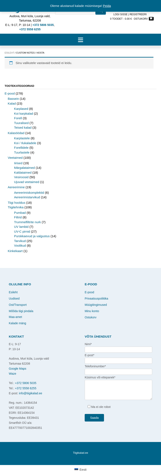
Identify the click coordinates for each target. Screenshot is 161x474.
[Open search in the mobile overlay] (80, 17)
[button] (80, 40)
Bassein (13, 98)
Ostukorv (90, 317)
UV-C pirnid (22, 231)
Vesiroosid (21, 177)
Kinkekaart (15, 251)
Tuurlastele (22, 152)
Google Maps (17, 368)
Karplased (21, 108)
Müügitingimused (96, 304)
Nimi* (88, 344)
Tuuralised (21, 123)
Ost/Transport (18, 304)
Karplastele (22, 138)
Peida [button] (107, 6)
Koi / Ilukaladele (25, 143)
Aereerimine (16, 187)
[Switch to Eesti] (80, 470)
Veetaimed (15, 157)
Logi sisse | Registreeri (130, 14)
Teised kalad (22, 127)
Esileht (9, 52)
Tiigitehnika (15, 207)
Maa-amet (15, 317)
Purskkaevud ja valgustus (32, 236)
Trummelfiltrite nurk (27, 222)
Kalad (12, 103)
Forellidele (21, 147)
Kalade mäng (17, 323)
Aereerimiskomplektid (29, 192)
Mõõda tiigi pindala (21, 311)
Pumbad (20, 212)
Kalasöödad (16, 133)
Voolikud (20, 245)
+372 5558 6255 (25, 388)
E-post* (89, 355)
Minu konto (92, 311)
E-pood (10, 93)
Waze (12, 373)
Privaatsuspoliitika (96, 298)
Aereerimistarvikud (27, 197)
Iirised (18, 163)
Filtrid (18, 217)
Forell (18, 118)
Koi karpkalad (23, 113)
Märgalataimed (24, 167)
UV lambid (21, 226)
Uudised (14, 298)
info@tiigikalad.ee (30, 393)
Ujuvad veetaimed (26, 182)
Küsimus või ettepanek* (100, 377)
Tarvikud (20, 241)
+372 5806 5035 (25, 383)
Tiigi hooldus (16, 202)
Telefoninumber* (95, 366)
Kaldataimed (22, 172)
